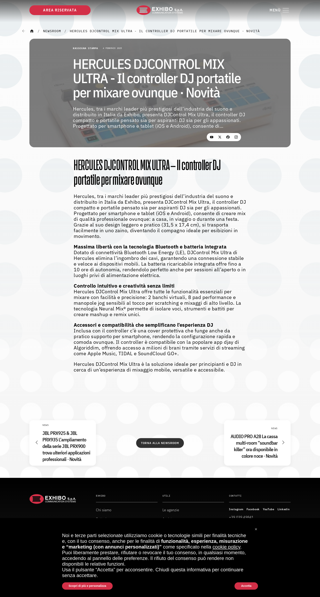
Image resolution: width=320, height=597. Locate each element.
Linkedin (284, 509)
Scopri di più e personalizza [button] (87, 585)
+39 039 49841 (241, 517)
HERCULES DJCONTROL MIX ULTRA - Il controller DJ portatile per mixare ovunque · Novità (165, 31)
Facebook (253, 509)
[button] (256, 527)
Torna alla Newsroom (160, 443)
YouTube (268, 509)
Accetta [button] (246, 585)
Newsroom (52, 31)
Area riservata (60, 10)
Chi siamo (103, 510)
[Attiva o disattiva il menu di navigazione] (280, 10)
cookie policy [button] (226, 547)
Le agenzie (170, 510)
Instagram (236, 509)
